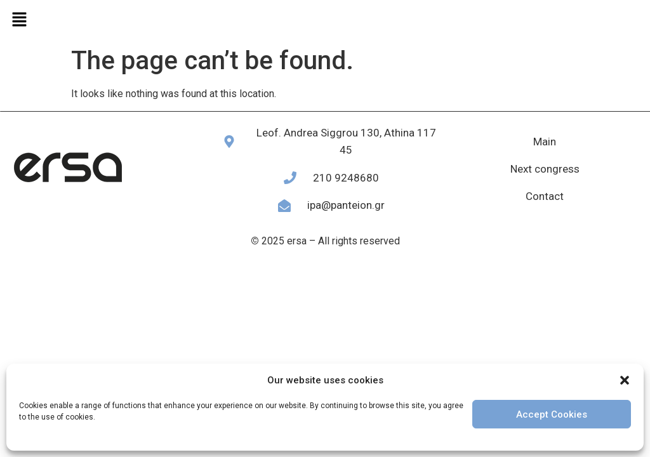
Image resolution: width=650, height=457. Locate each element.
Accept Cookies (551, 414)
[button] (624, 380)
